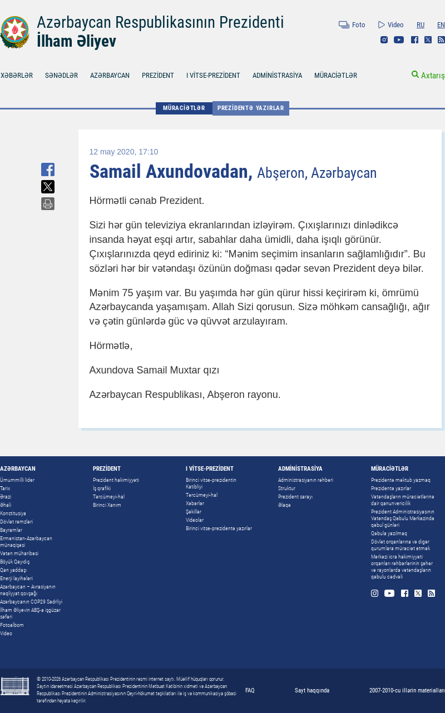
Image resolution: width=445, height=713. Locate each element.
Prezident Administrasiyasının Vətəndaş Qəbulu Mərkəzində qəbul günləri (402, 518)
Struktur (286, 488)
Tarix (5, 488)
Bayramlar (11, 530)
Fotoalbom (12, 625)
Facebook (414, 39)
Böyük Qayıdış (14, 562)
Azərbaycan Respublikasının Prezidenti (160, 22)
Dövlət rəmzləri (16, 521)
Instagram (384, 39)
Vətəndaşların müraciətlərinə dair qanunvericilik (402, 499)
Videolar (195, 520)
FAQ (250, 690)
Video (396, 25)
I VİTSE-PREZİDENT (213, 75)
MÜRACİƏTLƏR (335, 75)
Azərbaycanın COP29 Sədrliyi (31, 602)
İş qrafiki (102, 488)
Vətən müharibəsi (19, 553)
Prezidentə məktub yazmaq (401, 480)
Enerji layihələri (16, 578)
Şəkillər (193, 511)
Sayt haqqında (312, 690)
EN (441, 25)
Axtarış (433, 76)
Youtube (399, 39)
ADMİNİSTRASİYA (277, 75)
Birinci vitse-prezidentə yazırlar (219, 528)
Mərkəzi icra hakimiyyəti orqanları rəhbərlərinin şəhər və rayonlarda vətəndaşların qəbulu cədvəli (402, 567)
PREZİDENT (158, 75)
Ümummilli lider (17, 480)
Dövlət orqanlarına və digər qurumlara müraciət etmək (400, 545)
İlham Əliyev (76, 41)
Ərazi (5, 496)
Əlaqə (284, 505)
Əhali (5, 505)
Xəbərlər (195, 503)
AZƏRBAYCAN (110, 75)
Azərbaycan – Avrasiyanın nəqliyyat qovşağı (28, 590)
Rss (441, 39)
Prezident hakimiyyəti (116, 480)
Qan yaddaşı (13, 570)
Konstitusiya (13, 513)
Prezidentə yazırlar (250, 108)
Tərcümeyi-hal (109, 496)
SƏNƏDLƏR (61, 75)
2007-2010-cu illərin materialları (407, 690)
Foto (358, 25)
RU (420, 25)
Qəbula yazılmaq (389, 533)
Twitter (428, 39)
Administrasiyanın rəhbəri (305, 480)
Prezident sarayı (295, 496)
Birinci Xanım (107, 505)
